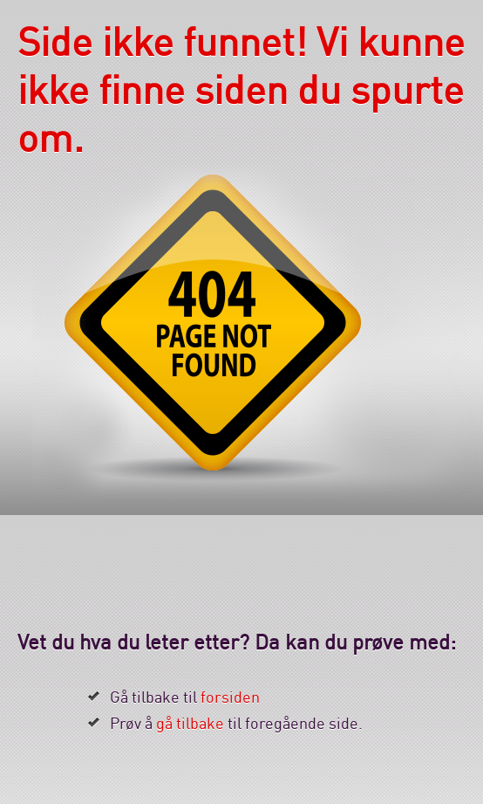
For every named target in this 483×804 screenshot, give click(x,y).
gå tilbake (190, 722)
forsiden (230, 696)
